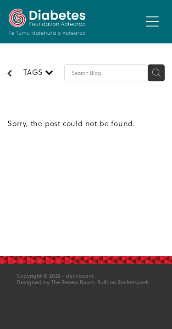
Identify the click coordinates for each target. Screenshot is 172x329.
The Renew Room (72, 282)
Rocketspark (133, 282)
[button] (152, 21)
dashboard (80, 276)
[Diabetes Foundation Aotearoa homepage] (75, 22)
